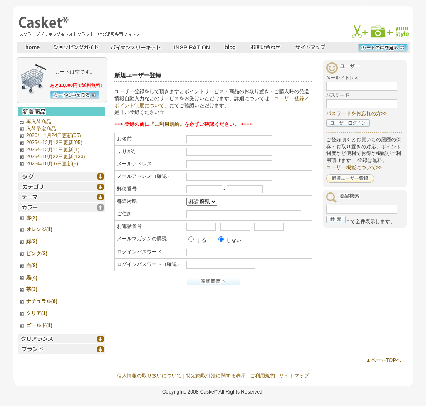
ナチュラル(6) (41, 301)
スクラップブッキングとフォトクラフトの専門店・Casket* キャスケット (78, 26)
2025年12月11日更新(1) (52, 150)
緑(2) (31, 241)
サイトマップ (294, 376)
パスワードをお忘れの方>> (356, 113)
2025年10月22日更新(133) (55, 157)
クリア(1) (36, 313)
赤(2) (31, 218)
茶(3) (31, 289)
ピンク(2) (36, 253)
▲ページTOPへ (383, 360)
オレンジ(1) (39, 229)
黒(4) (31, 278)
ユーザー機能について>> (354, 167)
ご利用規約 (262, 376)
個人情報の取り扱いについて (149, 376)
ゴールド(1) (39, 325)
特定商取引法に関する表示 (216, 376)
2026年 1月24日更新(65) (53, 135)
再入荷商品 (38, 122)
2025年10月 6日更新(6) (52, 164)
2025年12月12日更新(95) (54, 142)
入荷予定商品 (41, 129)
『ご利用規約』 (166, 124)
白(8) (31, 265)
